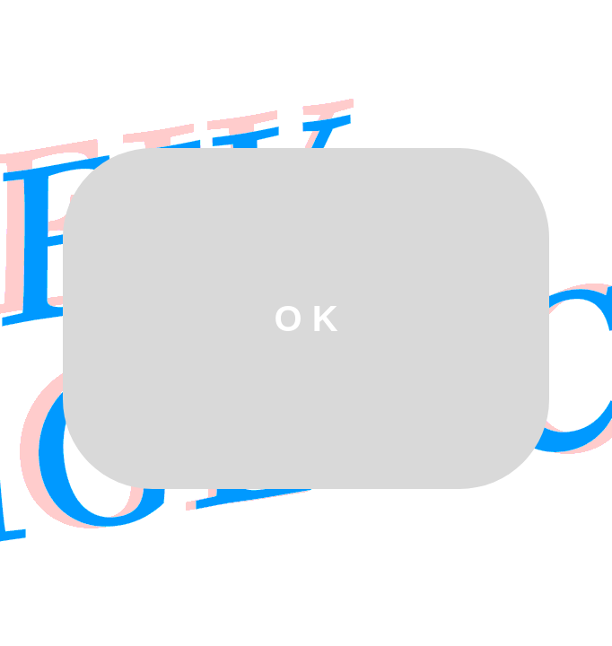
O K (305, 318)
